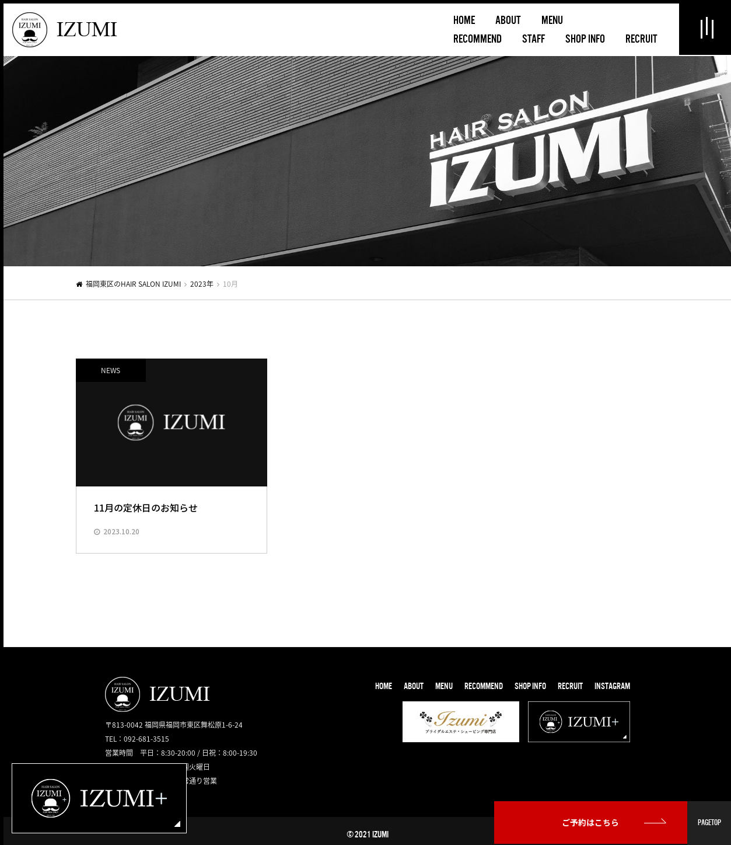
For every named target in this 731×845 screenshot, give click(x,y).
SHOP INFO (530, 679)
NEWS (110, 370)
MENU (444, 679)
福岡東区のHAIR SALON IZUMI (133, 284)
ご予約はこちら (591, 823)
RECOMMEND (483, 679)
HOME (383, 679)
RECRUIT (570, 679)
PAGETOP (709, 822)
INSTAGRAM (612, 679)
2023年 (202, 284)
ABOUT (414, 679)
